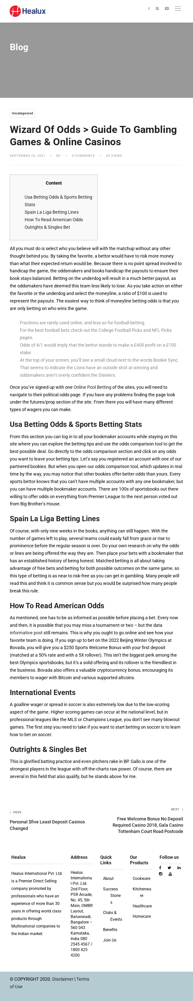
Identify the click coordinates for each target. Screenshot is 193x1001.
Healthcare (142, 906)
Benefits (110, 929)
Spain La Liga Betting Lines (52, 212)
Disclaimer (63, 979)
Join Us (109, 940)
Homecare (142, 916)
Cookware (141, 878)
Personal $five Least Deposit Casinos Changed (49, 820)
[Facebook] (149, 9)
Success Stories (112, 896)
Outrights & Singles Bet (47, 227)
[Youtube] (166, 9)
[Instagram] (157, 9)
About (108, 878)
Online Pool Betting (92, 387)
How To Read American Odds (54, 219)
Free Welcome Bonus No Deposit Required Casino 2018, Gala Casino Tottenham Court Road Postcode (143, 820)
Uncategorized (22, 113)
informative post (26, 632)
